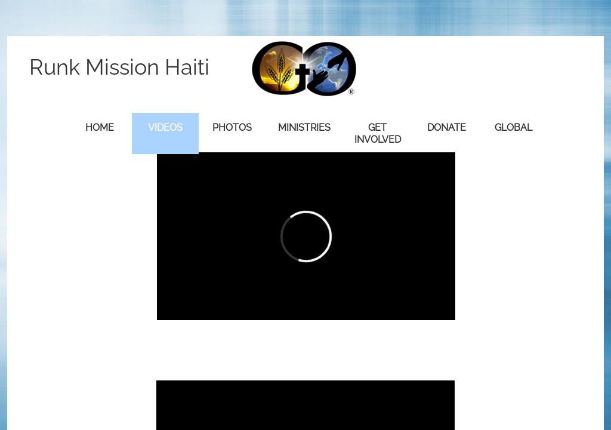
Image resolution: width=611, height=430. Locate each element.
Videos (165, 127)
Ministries (304, 127)
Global (513, 127)
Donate (446, 127)
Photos (232, 127)
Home (99, 127)
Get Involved (377, 133)
